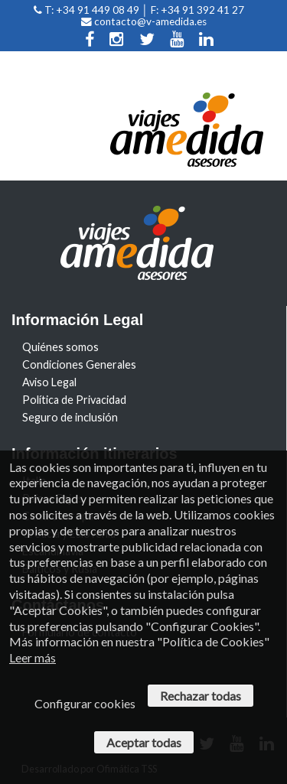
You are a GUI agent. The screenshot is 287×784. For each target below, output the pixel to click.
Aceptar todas (143, 742)
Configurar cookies (84, 703)
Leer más (32, 657)
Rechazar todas (200, 695)
